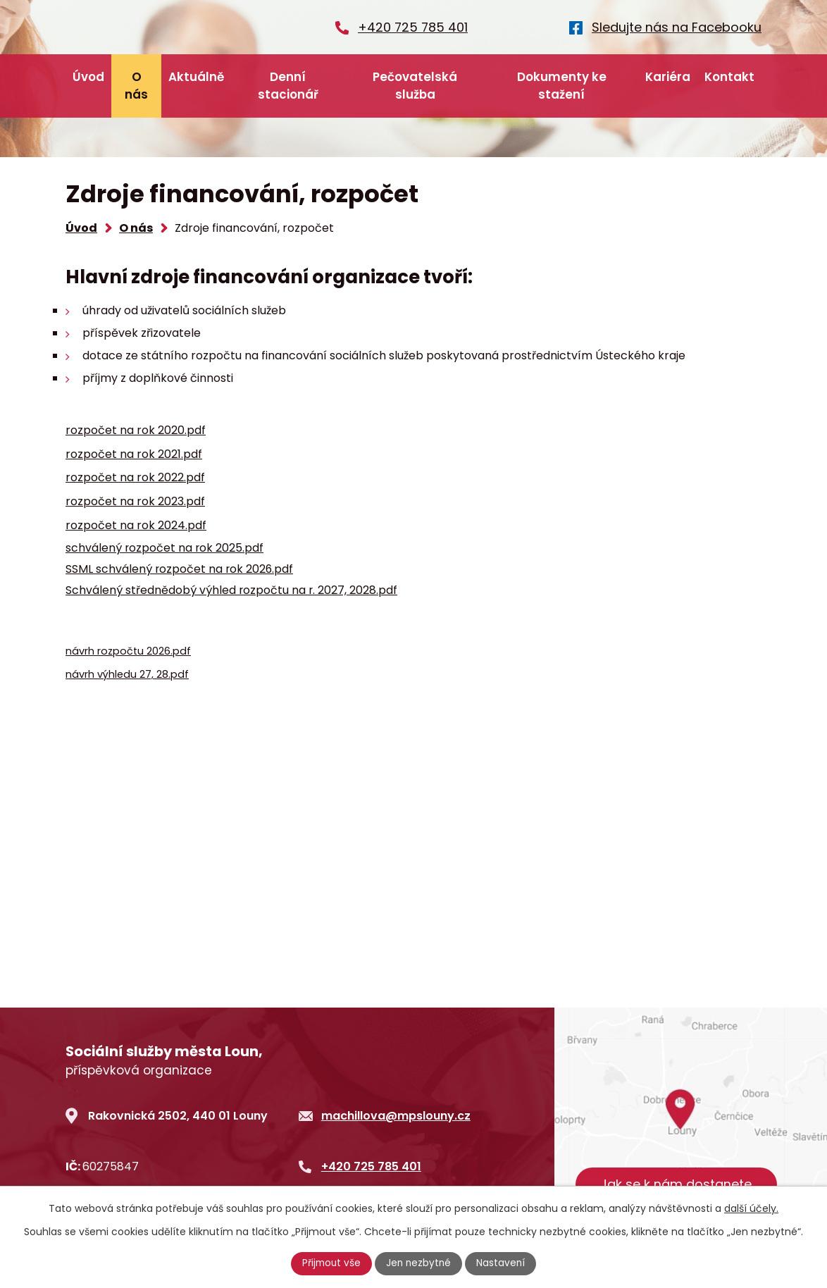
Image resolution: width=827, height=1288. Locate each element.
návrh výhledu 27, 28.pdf (127, 674)
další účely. (751, 1208)
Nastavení (503, 1263)
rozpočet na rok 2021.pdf (134, 454)
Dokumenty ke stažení (562, 85)
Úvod (88, 76)
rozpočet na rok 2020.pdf (136, 430)
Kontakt (729, 76)
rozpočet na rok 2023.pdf (135, 501)
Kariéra (667, 76)
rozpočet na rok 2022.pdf (135, 477)
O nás (136, 85)
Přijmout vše (330, 1263)
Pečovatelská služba (415, 85)
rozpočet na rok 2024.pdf (136, 525)
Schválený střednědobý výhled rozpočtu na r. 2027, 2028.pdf (231, 590)
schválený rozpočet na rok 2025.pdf (164, 548)
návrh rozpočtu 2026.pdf (128, 651)
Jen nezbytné (419, 1263)
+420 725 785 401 (371, 1166)
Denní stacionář (288, 85)
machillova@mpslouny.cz (396, 1116)
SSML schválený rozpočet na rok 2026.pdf (179, 569)
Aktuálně (196, 76)
